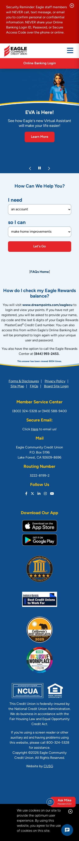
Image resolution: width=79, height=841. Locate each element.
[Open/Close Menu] (70, 50)
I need (15, 200)
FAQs (34, 386)
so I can (17, 222)
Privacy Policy (55, 381)
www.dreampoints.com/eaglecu (47, 305)
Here (34, 429)
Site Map (17, 386)
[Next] (49, 168)
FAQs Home (39, 272)
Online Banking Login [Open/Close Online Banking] (39, 63)
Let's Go (39, 246)
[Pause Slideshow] (39, 168)
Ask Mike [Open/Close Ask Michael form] (62, 802)
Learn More (39, 137)
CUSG (48, 766)
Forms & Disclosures (24, 381)
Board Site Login (56, 386)
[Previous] (30, 168)
